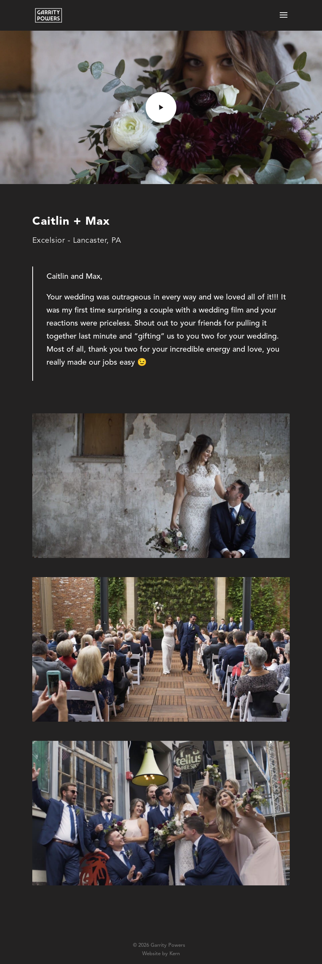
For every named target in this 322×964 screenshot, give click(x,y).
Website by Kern (161, 953)
